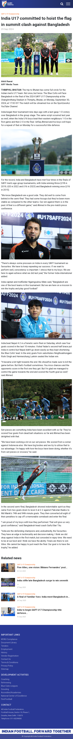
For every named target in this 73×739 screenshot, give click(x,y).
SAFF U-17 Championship (10, 14)
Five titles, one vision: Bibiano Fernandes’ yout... (42, 567)
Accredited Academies (11, 692)
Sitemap (5, 669)
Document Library (9, 642)
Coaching (5, 679)
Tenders (4, 646)
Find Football (6, 699)
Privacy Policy (7, 666)
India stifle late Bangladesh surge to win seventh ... (42, 582)
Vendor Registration (10, 656)
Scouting (5, 689)
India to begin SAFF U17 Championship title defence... (39, 611)
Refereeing (6, 682)
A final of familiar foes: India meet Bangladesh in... (43, 597)
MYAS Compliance (9, 639)
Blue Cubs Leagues (9, 686)
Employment (6, 649)
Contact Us (6, 659)
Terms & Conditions (9, 662)
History (4, 652)
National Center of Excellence (14, 696)
